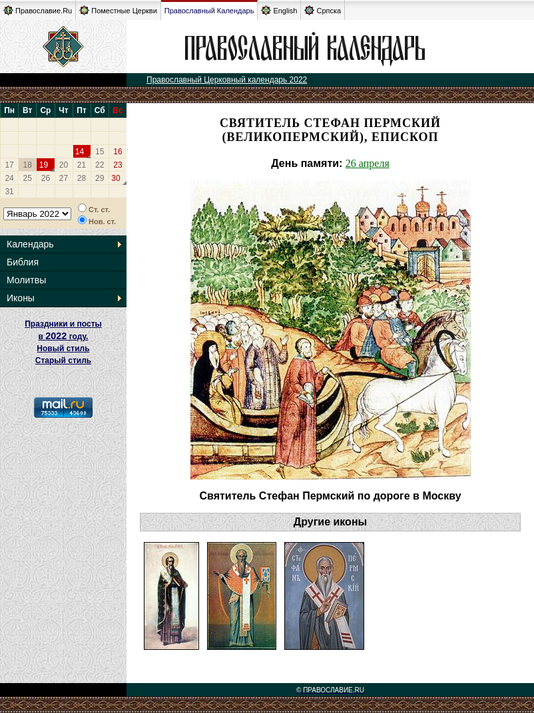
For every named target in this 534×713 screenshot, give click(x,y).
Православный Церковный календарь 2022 (226, 79)
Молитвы (26, 280)
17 (9, 165)
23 (117, 165)
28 (81, 178)
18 (27, 165)
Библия (23, 262)
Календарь (30, 244)
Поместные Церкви (118, 10)
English (279, 10)
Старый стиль (63, 360)
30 (115, 178)
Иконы (21, 298)
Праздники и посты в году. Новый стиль (63, 336)
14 (79, 151)
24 (9, 178)
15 (99, 151)
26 (45, 178)
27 (63, 178)
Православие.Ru (37, 10)
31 (9, 191)
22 (99, 165)
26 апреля (368, 163)
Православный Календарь (209, 11)
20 (63, 165)
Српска (322, 10)
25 (27, 178)
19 (43, 165)
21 (81, 165)
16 (117, 151)
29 (99, 178)
